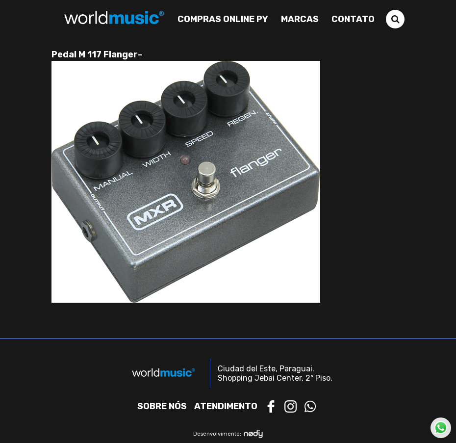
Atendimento (225, 406)
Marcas (300, 19)
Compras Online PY (222, 19)
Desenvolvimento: (228, 434)
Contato (353, 19)
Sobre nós (162, 406)
